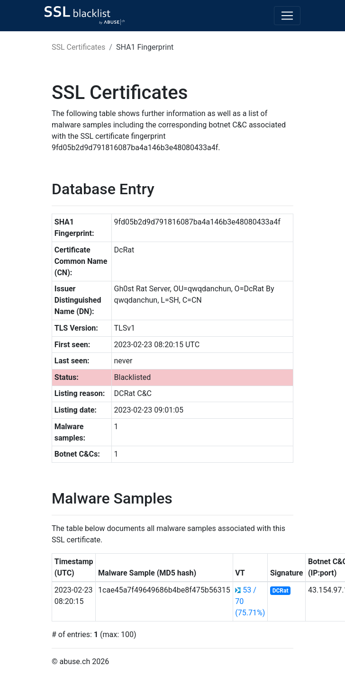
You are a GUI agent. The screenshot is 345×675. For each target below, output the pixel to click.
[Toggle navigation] (287, 15)
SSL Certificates (78, 47)
